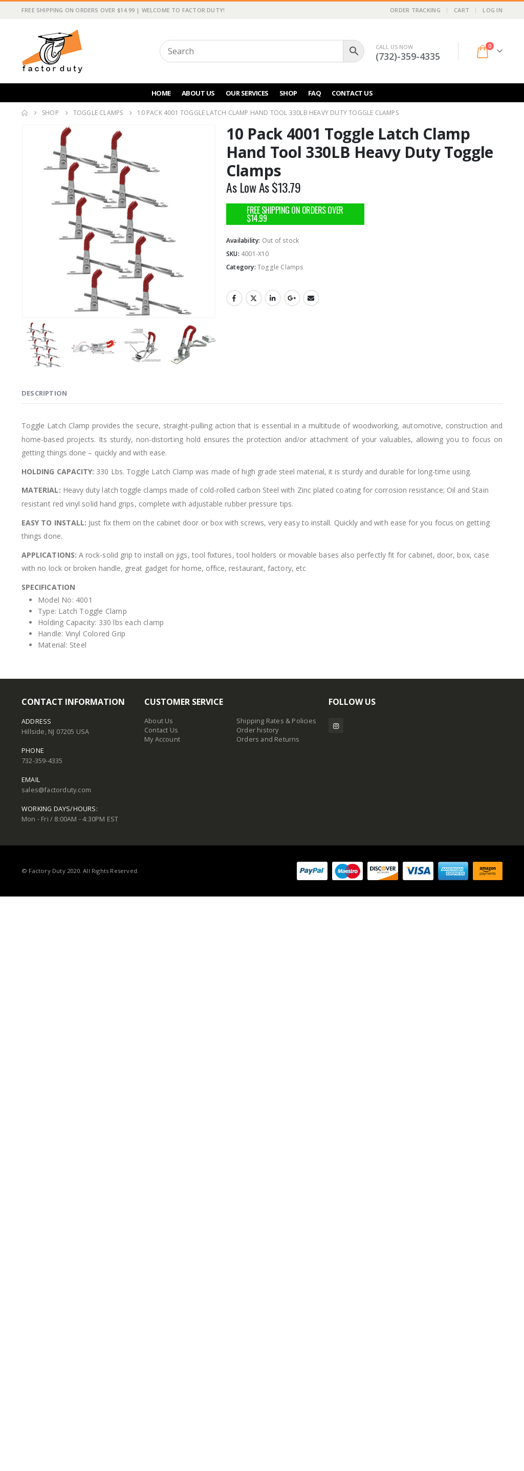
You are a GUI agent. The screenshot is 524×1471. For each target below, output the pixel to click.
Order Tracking (415, 10)
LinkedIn (273, 298)
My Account (162, 1313)
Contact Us (352, 93)
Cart (461, 10)
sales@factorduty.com (56, 1364)
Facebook (234, 298)
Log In (493, 10)
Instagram (336, 1300)
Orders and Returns (268, 1313)
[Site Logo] (52, 51)
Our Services (247, 93)
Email (311, 298)
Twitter (254, 298)
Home (161, 93)
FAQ (314, 93)
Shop (288, 93)
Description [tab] (44, 967)
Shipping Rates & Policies (276, 1295)
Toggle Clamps (280, 267)
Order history (257, 1304)
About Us (198, 93)
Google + (292, 298)
